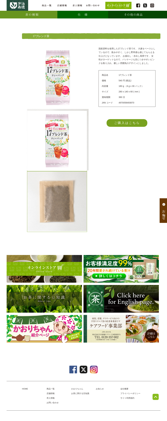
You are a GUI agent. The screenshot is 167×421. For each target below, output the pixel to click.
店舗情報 (62, 5)
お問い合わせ (92, 5)
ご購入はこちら (127, 123)
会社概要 (124, 389)
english (121, 299)
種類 (32, 14)
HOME (25, 389)
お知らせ (163, 210)
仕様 (82, 14)
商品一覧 (46, 5)
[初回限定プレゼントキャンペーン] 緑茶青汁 (121, 269)
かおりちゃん (44, 329)
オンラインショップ (44, 269)
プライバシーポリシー (130, 393)
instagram (152, 5)
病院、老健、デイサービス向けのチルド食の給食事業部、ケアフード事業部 (121, 329)
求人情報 (77, 5)
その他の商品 (133, 14)
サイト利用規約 (127, 398)
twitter (145, 5)
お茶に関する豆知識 (44, 299)
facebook (138, 5)
